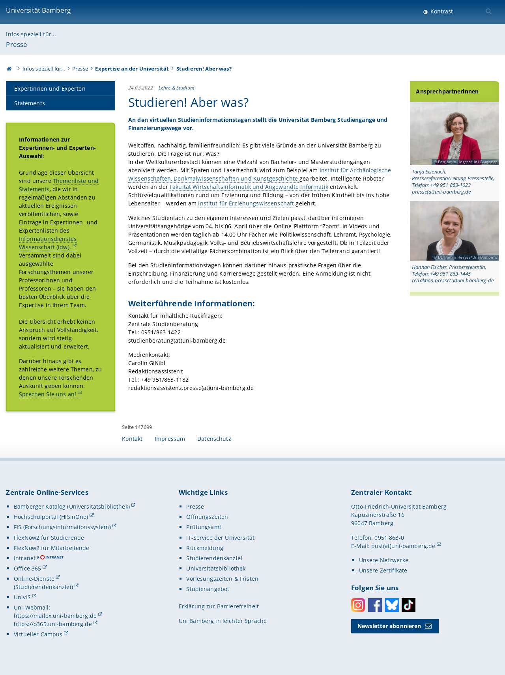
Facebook (375, 605)
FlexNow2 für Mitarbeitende (52, 548)
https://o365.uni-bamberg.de (53, 624)
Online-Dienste (34, 578)
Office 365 (27, 568)
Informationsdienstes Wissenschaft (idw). (48, 243)
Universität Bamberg (38, 10)
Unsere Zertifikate (383, 570)
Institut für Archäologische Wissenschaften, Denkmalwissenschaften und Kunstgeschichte (259, 174)
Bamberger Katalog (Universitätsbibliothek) (72, 506)
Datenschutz (214, 438)
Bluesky (392, 605)
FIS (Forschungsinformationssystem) (62, 527)
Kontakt (132, 438)
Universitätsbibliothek (215, 568)
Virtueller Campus (38, 634)
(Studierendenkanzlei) (43, 587)
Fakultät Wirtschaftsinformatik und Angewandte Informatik (249, 186)
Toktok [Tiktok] (408, 605)
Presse (16, 44)
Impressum (170, 438)
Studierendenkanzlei (214, 558)
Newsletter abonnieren (389, 626)
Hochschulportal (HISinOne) (51, 516)
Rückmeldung (204, 548)
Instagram (358, 605)
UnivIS (22, 597)
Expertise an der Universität (132, 68)
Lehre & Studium (176, 87)
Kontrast (441, 11)
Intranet (25, 558)
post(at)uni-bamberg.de (403, 546)
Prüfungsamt (203, 527)
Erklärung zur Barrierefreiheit (219, 606)
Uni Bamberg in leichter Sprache (223, 621)
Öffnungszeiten (207, 516)
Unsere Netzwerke (383, 560)
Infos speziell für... (31, 34)
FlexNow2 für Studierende (49, 537)
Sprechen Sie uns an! (47, 394)
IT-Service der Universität (220, 537)
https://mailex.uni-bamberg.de (55, 615)
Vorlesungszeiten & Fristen (222, 578)
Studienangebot (207, 589)
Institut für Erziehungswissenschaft (246, 203)
